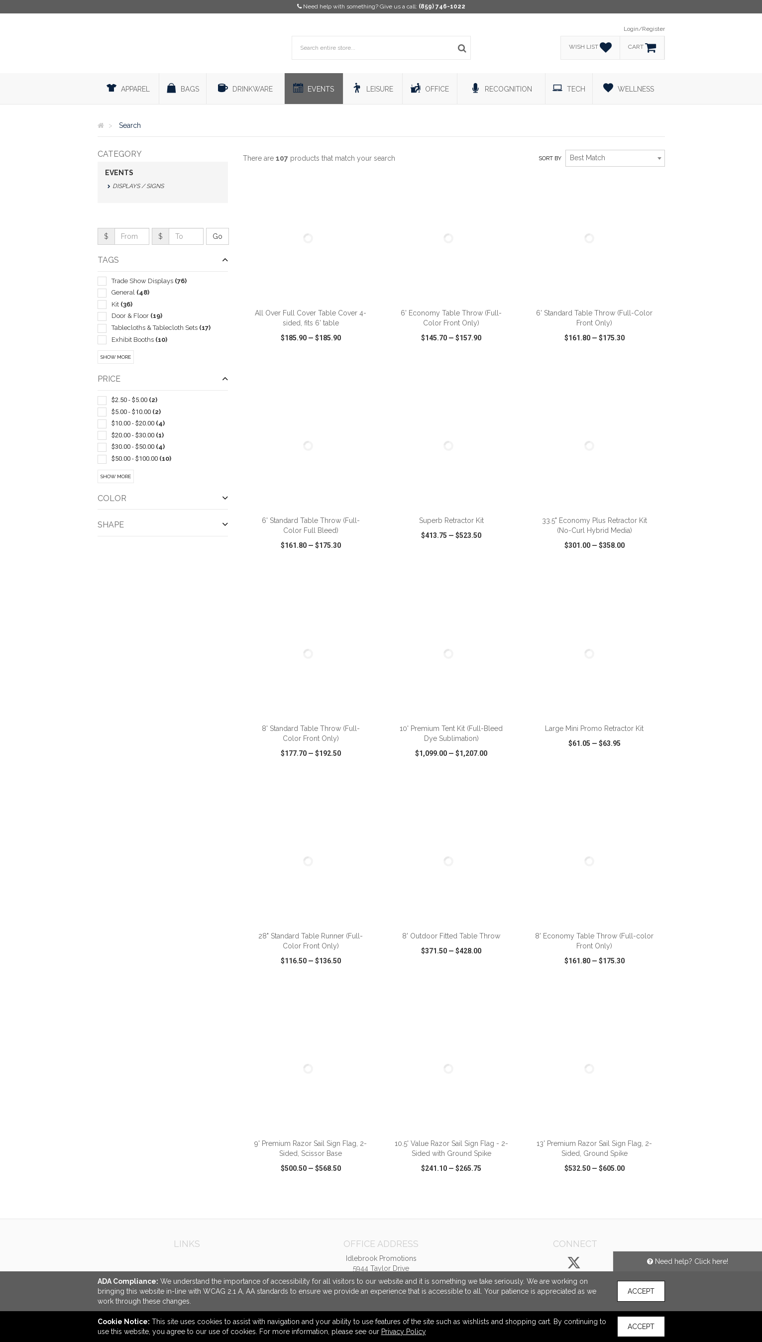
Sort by (550, 158)
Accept (641, 1291)
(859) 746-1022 (442, 6)
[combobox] (615, 158)
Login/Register (644, 28)
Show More (116, 357)
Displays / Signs (138, 186)
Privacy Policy (403, 1332)
